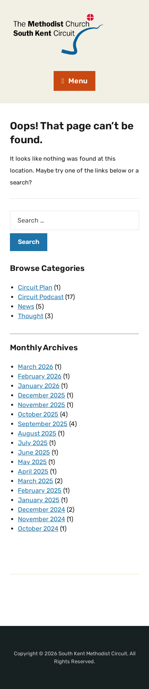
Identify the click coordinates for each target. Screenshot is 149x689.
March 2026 (35, 366)
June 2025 (34, 452)
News (26, 306)
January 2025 (39, 500)
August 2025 (37, 433)
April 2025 (33, 471)
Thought (30, 316)
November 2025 (41, 405)
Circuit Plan (35, 287)
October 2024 (38, 528)
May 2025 (32, 462)
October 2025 (38, 414)
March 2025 (35, 481)
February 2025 (40, 490)
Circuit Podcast (41, 297)
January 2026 (39, 386)
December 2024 (41, 509)
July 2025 (33, 443)
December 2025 (41, 395)
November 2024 (41, 519)
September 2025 (43, 424)
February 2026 (40, 376)
